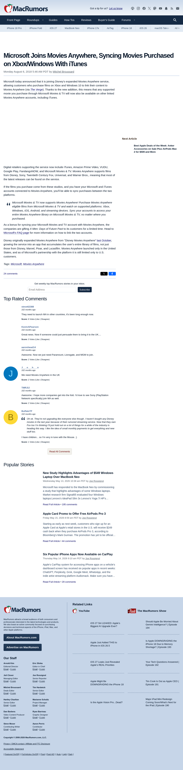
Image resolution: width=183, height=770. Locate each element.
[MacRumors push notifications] (166, 8)
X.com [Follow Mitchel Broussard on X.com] (13, 693)
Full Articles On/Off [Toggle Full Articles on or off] (30, 754)
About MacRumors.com (21, 636)
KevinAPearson (30, 327)
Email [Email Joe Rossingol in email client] (35, 681)
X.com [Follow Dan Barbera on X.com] (13, 717)
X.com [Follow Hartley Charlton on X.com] (13, 705)
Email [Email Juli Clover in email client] (6, 681)
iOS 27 (53, 28)
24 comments (11, 273)
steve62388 (27, 306)
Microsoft (16, 263)
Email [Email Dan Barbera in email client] (6, 717)
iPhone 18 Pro (14, 28)
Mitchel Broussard (63, 71)
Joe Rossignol (96, 481)
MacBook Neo (72, 28)
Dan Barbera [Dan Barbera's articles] (9, 711)
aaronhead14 (28, 347)
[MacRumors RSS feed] (172, 8)
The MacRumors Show (151, 610)
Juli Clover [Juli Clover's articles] (9, 675)
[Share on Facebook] (112, 273)
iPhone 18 (126, 28)
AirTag (110, 28)
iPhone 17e (93, 28)
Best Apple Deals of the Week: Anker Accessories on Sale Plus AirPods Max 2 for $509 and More (155, 148)
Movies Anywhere (33, 263)
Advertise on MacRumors (22, 646)
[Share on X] (104, 273)
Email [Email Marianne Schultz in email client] (35, 705)
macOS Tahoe (162, 28)
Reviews (86, 19)
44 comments (69, 541)
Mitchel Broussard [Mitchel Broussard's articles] (12, 687)
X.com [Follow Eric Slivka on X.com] (42, 669)
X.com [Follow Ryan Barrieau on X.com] (42, 717)
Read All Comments (60, 451)
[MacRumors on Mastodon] (155, 8)
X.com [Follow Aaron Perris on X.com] (42, 729)
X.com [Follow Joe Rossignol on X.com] (42, 681)
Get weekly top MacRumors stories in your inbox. (59, 283)
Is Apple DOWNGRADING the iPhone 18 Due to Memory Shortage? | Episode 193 (161, 643)
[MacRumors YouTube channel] (160, 8)
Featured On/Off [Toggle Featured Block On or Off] (12, 754)
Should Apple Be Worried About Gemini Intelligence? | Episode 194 (162, 624)
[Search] (176, 20)
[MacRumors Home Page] (26, 8)
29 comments (69, 585)
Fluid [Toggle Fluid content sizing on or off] (43, 754)
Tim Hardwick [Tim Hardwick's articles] (39, 687)
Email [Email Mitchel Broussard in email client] (6, 693)
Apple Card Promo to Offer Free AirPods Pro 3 (76, 513)
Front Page (13, 19)
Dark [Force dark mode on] (70, 754)
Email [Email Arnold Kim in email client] (6, 669)
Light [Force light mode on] (64, 754)
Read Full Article (51, 504)
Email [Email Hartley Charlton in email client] (6, 705)
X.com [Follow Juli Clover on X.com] (13, 681)
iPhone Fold (35, 28)
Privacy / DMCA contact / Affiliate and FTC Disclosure (27, 744)
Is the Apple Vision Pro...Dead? (106, 701)
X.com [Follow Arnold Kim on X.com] (13, 669)
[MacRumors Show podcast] (132, 8)
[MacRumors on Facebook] (144, 8)
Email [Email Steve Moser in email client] (6, 729)
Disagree (45, 319)
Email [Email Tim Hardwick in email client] (35, 693)
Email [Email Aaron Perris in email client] (35, 729)
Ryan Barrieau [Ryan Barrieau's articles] (39, 711)
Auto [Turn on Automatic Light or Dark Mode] (59, 754)
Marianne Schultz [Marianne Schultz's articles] (41, 699)
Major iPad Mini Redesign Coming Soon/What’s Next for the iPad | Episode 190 (161, 701)
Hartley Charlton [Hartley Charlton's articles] (11, 699)
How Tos (69, 19)
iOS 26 (143, 28)
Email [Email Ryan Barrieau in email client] (35, 717)
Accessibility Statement (14, 749)
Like (37, 319)
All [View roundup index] (177, 28)
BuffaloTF (26, 411)
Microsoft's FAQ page (16, 232)
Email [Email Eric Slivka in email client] (35, 669)
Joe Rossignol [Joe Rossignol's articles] (39, 675)
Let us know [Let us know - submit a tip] (115, 8)
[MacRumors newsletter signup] (177, 8)
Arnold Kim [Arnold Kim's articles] (9, 663)
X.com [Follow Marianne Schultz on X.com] (42, 705)
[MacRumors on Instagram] (138, 8)
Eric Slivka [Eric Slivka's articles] (38, 663)
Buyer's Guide (106, 19)
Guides (53, 19)
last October (104, 240)
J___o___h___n (30, 367)
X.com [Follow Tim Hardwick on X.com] (42, 693)
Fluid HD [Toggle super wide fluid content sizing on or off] (50, 754)
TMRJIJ (25, 387)
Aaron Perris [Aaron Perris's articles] (38, 723)
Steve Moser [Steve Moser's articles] (9, 723)
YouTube (84, 610)
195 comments (69, 504)
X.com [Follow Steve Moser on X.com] (13, 729)
